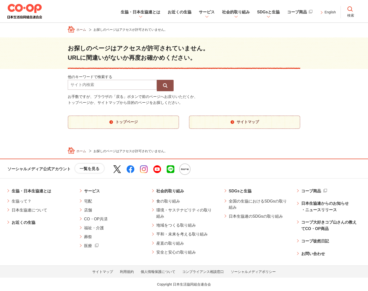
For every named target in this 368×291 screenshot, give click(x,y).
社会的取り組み (170, 191)
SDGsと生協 (240, 191)
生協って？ (21, 201)
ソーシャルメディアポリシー (253, 272)
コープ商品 (311, 191)
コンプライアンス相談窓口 (203, 272)
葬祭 (88, 237)
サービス (92, 191)
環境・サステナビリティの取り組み (184, 213)
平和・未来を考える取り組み (182, 234)
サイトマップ (102, 272)
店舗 (88, 210)
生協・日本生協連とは (31, 191)
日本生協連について (29, 210)
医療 (88, 246)
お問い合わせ (313, 254)
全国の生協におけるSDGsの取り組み (258, 204)
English (330, 12)
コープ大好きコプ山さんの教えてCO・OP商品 (329, 225)
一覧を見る (89, 169)
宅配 (88, 201)
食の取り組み (168, 201)
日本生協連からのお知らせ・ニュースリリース (325, 206)
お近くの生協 (23, 222)
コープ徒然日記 (315, 241)
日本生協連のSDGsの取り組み (256, 216)
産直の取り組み (170, 243)
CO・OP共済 (96, 219)
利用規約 (127, 272)
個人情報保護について (158, 272)
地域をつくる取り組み (176, 225)
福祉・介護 (94, 228)
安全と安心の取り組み (176, 252)
